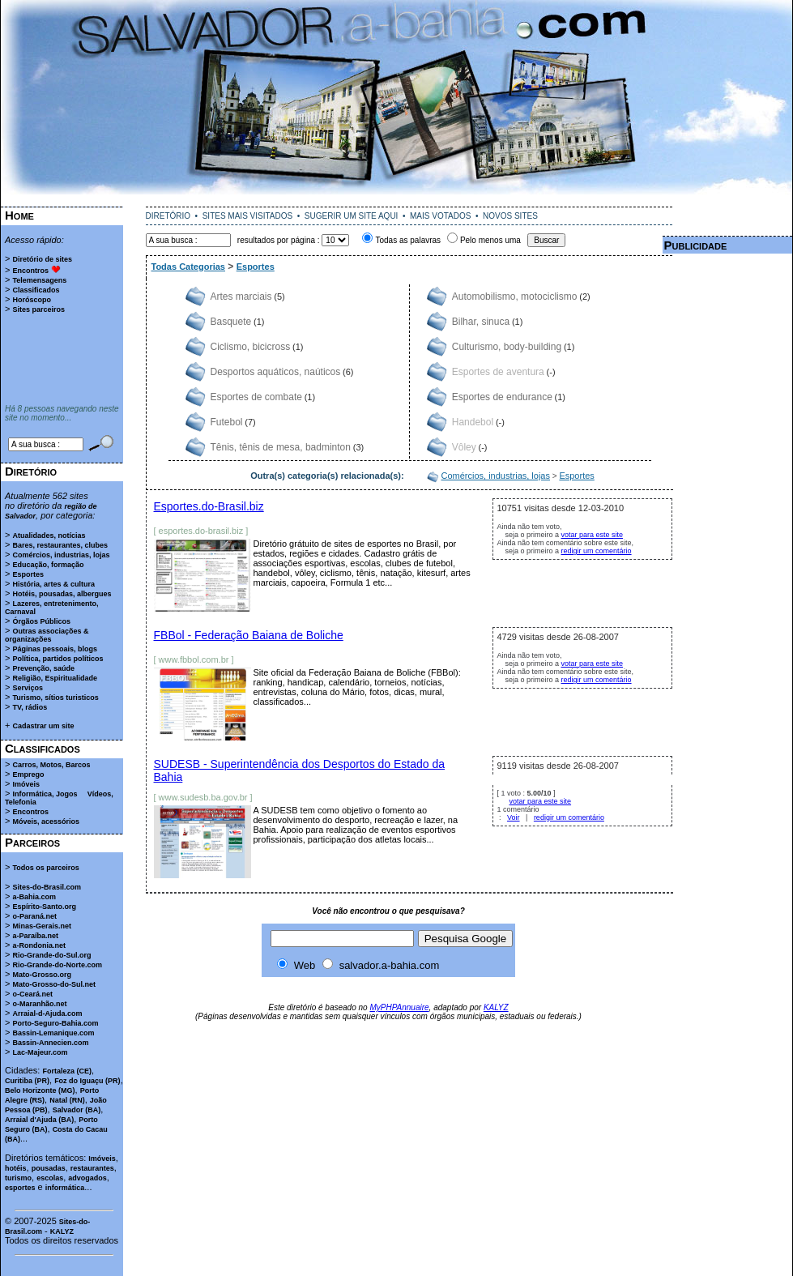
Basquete (231, 321)
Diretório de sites (42, 259)
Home (19, 215)
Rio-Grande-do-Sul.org (51, 955)
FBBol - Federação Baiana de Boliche (248, 635)
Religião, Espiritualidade (54, 678)
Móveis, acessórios (45, 821)
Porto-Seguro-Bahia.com (55, 1023)
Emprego (28, 774)
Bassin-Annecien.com (50, 1043)
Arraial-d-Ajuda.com (47, 1013)
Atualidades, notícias (48, 535)
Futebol (227, 422)
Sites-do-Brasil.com (46, 887)
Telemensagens (39, 280)
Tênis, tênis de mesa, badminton (281, 447)
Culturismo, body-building (506, 346)
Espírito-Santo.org (44, 907)
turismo (18, 1178)
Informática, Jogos (44, 794)
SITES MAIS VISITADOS (248, 215)
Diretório (31, 471)
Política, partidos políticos (57, 659)
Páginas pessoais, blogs (54, 649)
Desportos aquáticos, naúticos (276, 372)
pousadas (49, 1168)
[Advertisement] (61, 359)
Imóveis (26, 784)
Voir (513, 817)
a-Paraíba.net (35, 936)
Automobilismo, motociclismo (515, 296)
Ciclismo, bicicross (251, 346)
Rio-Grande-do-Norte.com (57, 965)
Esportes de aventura (498, 372)
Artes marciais (241, 296)
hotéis (16, 1168)
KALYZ (62, 1231)
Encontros (30, 271)
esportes (20, 1188)
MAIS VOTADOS (440, 215)
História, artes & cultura (53, 584)
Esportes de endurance (502, 397)
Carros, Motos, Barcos (51, 765)
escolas (49, 1178)
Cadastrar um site (43, 726)
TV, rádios (29, 707)
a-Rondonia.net (39, 945)
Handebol (472, 422)
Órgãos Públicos (41, 621)
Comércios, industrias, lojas (60, 555)
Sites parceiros (38, 309)
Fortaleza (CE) (67, 1071)
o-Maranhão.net (39, 1004)
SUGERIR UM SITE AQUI (352, 215)
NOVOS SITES (510, 215)
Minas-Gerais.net (41, 926)
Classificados (35, 290)
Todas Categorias (188, 266)
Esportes (28, 574)
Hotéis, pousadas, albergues (61, 594)
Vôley (464, 447)
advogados (87, 1178)
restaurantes (92, 1168)
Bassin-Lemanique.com (53, 1033)
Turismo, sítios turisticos (55, 697)
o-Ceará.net (32, 994)
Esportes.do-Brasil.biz (209, 506)
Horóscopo (31, 300)
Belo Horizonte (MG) (40, 1090)
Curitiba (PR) (27, 1081)
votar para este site (592, 535)
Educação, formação (47, 565)
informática (65, 1188)
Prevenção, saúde (43, 668)
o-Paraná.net (34, 916)
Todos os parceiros (45, 868)
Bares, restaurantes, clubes (60, 545)
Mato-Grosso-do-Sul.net (54, 984)
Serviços (27, 688)
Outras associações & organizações (47, 635)
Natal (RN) (67, 1100)
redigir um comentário (596, 551)
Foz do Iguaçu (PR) (87, 1081)
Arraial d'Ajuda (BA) (39, 1120)
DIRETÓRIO (168, 215)
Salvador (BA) (77, 1110)
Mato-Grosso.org (41, 975)
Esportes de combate (256, 397)
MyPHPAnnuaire (398, 1007)
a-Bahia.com (34, 897)
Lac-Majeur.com (39, 1052)
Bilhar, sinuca (480, 321)
